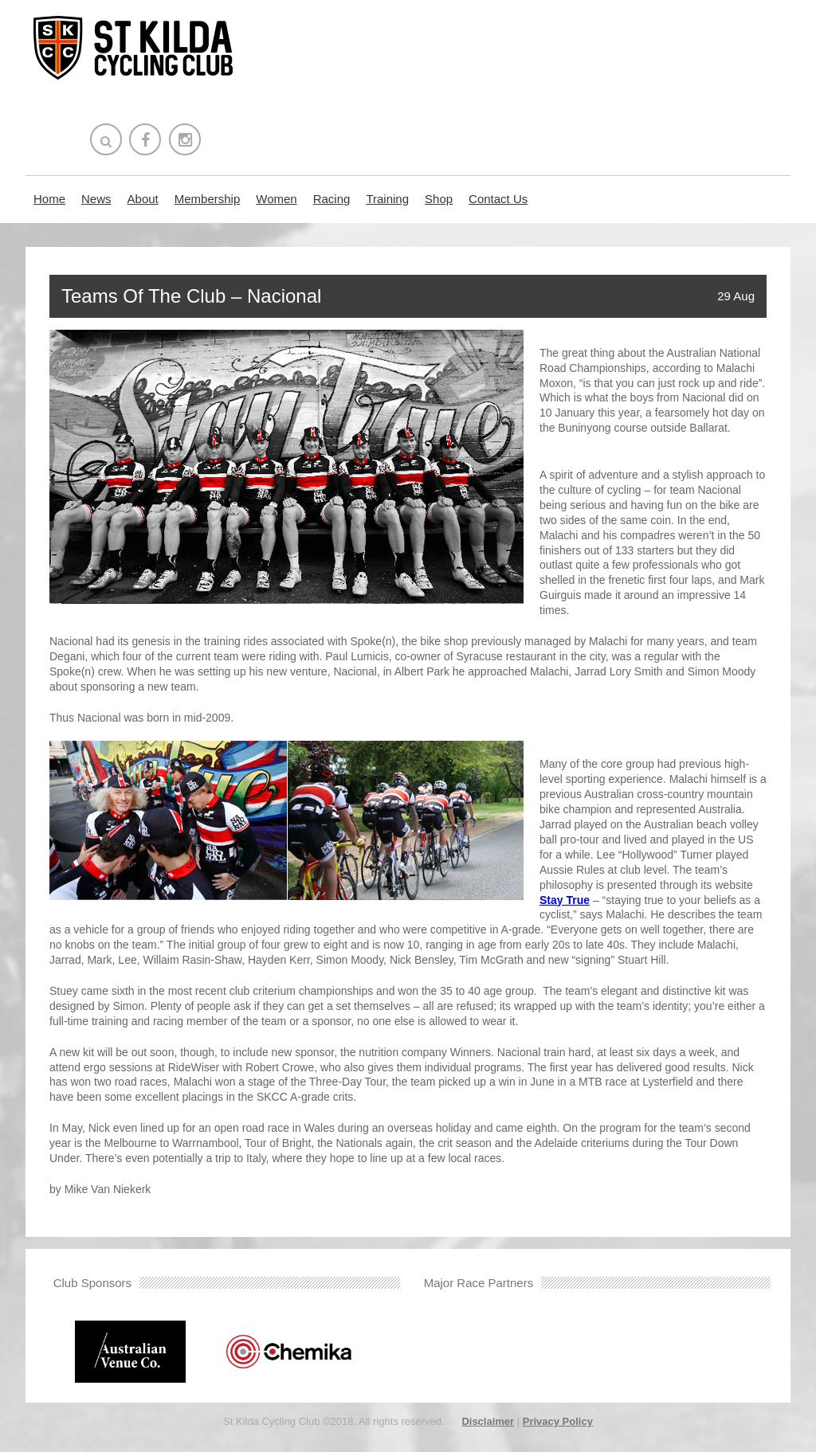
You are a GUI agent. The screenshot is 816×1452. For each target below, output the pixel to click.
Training (387, 198)
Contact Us (498, 198)
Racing (332, 198)
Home (49, 198)
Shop (439, 198)
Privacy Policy (558, 1421)
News (96, 198)
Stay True (564, 900)
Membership (208, 198)
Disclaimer (487, 1421)
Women (276, 198)
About (143, 198)
